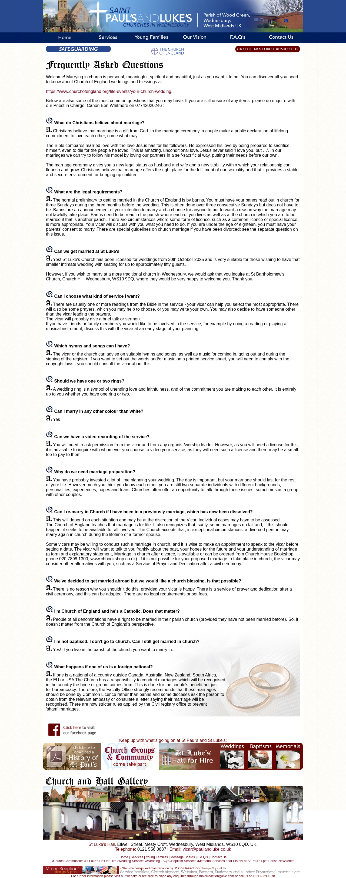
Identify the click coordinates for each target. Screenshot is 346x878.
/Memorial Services (211, 861)
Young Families (157, 857)
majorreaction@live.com (216, 876)
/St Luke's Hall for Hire (100, 861)
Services (137, 857)
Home (123, 857)
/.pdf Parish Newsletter (277, 861)
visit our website (125, 876)
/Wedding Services (130, 861)
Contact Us (219, 857)
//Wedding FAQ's (157, 861)
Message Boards (183, 857)
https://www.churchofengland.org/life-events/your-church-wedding (108, 91)
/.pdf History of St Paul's (243, 861)
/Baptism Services (183, 861)
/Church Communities (68, 861)
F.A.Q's (203, 857)
